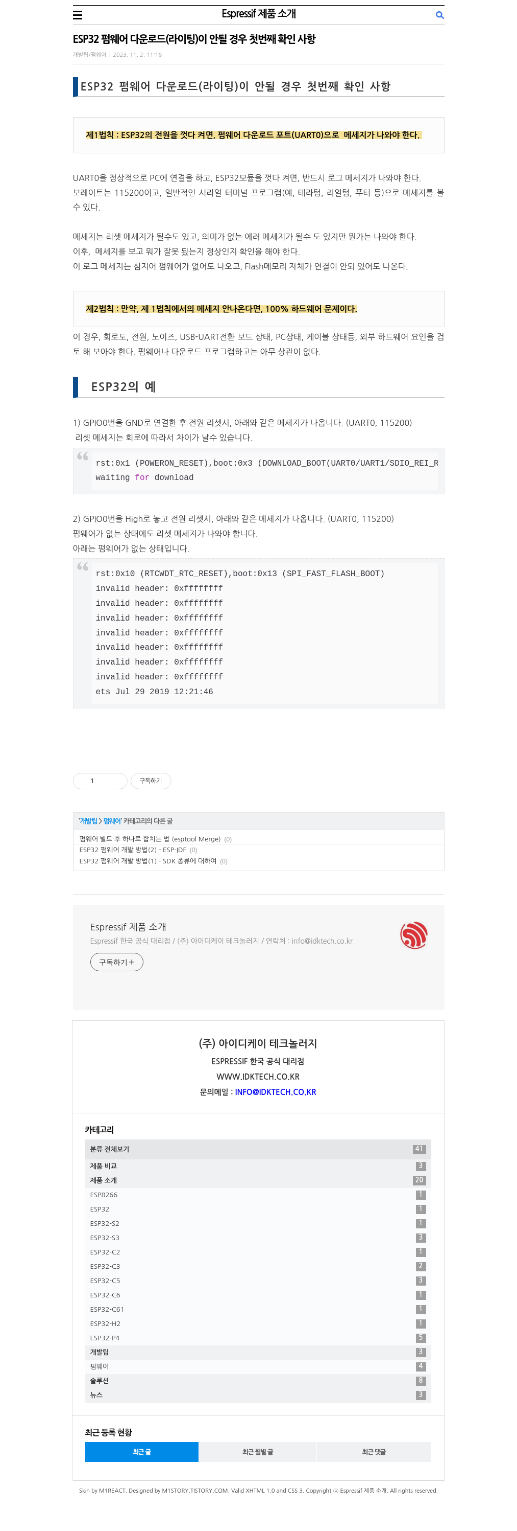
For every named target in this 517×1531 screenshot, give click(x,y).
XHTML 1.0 (260, 1491)
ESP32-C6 (258, 1295)
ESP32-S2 (258, 1223)
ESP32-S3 (258, 1238)
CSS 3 (295, 1491)
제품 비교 (258, 1166)
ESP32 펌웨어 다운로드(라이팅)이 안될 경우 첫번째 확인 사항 (194, 39)
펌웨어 (111, 821)
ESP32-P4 (258, 1338)
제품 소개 (258, 1180)
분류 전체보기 (258, 1149)
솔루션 (258, 1381)
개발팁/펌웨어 (90, 55)
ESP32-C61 (258, 1309)
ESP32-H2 (258, 1324)
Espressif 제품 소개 (258, 14)
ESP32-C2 (258, 1252)
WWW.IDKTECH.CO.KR (258, 1077)
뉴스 (258, 1395)
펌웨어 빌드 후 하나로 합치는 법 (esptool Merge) (150, 839)
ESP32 (258, 1209)
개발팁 (88, 821)
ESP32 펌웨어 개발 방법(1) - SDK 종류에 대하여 (148, 861)
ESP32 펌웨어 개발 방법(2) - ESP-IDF (133, 850)
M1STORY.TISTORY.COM (195, 1491)
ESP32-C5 (258, 1281)
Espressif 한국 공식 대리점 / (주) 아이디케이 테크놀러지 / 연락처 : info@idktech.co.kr (221, 941)
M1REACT (112, 1491)
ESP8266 (258, 1195)
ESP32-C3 (258, 1266)
